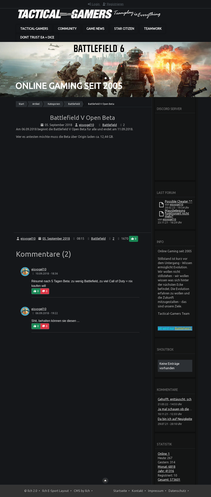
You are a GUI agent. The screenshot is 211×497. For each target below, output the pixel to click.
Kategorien (54, 104)
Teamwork (153, 28)
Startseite (120, 491)
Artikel (36, 104)
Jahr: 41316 (166, 471)
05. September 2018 (56, 238)
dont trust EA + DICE (37, 37)
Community (67, 28)
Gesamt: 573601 (169, 479)
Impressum (156, 491)
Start (21, 104)
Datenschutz (177, 491)
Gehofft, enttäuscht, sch (175, 399)
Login (93, 4)
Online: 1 (164, 453)
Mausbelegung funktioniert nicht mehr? (177, 213)
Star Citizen (124, 28)
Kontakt (137, 491)
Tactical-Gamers (34, 28)
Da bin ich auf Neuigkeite (175, 419)
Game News (95, 28)
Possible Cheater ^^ (178, 201)
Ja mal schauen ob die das (176, 409)
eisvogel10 (86, 125)
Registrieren (113, 4)
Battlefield (74, 104)
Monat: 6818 (166, 466)
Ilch (87, 491)
